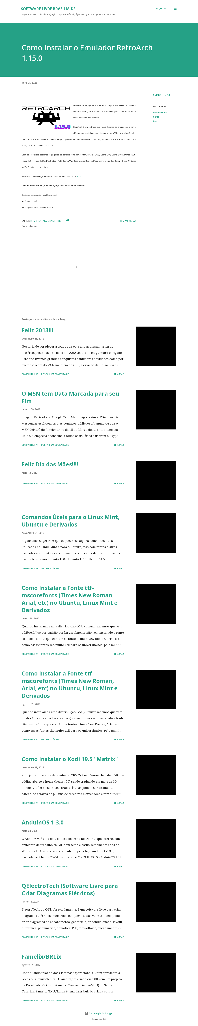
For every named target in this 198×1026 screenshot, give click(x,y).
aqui (79, 176)
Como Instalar (160, 112)
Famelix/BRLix (41, 956)
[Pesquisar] (160, 9)
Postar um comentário (55, 374)
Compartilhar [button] (161, 94)
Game (156, 116)
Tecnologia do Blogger (99, 1013)
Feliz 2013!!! (37, 330)
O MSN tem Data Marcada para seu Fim (70, 397)
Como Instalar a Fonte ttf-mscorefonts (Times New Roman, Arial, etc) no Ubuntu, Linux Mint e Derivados (70, 599)
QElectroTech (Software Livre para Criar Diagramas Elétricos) (70, 889)
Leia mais (119, 374)
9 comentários (50, 568)
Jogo (155, 121)
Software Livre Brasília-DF (48, 8)
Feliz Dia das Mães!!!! (50, 464)
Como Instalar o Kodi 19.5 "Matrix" (70, 759)
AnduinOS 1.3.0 (43, 822)
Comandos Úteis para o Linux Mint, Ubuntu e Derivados (70, 520)
